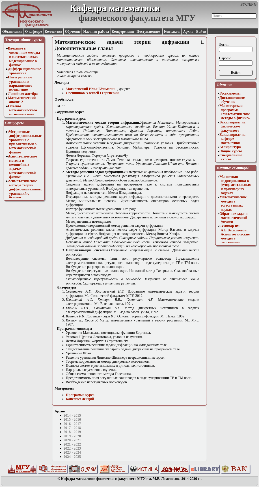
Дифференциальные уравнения (24, 71)
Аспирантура (230, 147)
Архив (188, 31)
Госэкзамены (229, 93)
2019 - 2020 (72, 436)
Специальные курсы (230, 157)
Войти (201, 31)
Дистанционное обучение (232, 99)
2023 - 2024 (72, 452)
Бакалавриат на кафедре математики (232, 139)
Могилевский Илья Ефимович (91, 89)
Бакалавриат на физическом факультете (232, 126)
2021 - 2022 (72, 444)
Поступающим (148, 31)
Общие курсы (230, 151)
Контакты (172, 31)
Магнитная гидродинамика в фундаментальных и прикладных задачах (235, 185)
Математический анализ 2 (22, 100)
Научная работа (96, 31)
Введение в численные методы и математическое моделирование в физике (24, 56)
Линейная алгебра (23, 94)
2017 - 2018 (72, 428)
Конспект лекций (80, 399)
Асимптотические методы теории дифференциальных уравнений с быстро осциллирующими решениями (25, 193)
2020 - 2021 (72, 440)
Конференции (123, 31)
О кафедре (33, 31)
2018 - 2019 (72, 432)
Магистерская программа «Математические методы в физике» (234, 112)
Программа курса (80, 395)
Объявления (12, 31)
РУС (244, 4)
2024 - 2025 (72, 457)
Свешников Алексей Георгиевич (92, 93)
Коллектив (53, 31)
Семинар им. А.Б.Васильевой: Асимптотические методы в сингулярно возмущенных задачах (234, 238)
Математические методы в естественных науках (233, 203)
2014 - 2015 (72, 415)
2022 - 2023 (72, 448)
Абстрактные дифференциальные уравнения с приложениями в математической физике (24, 142)
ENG (253, 4)
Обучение (73, 31)
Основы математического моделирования (22, 110)
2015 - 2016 (72, 419)
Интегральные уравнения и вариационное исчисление (20, 83)
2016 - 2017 (72, 424)
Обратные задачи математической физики (233, 218)
